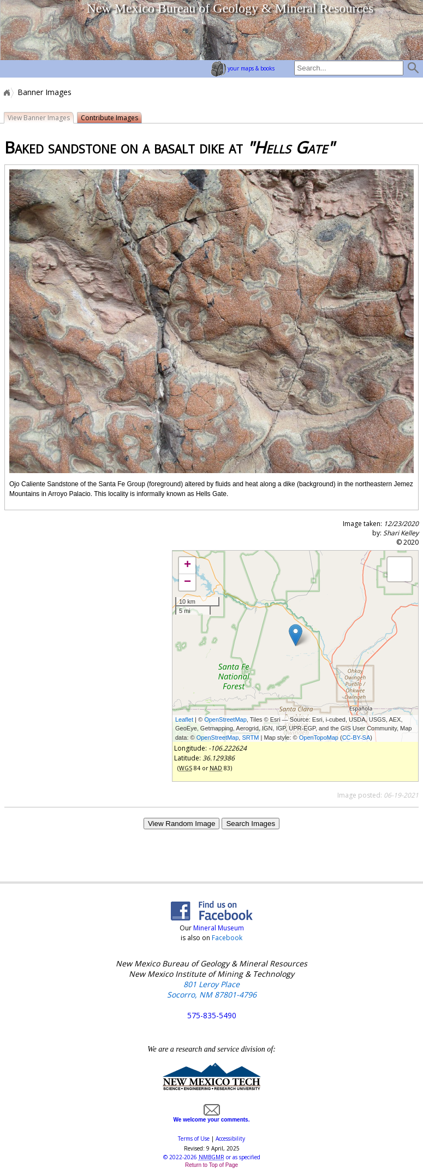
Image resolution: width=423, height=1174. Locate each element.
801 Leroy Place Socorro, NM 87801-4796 (212, 989)
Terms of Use (194, 1138)
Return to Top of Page (211, 1165)
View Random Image (181, 823)
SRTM (250, 737)
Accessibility (230, 1138)
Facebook (227, 937)
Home (6, 92)
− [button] (187, 582)
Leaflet (184, 719)
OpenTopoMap (318, 737)
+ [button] (187, 565)
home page (41, 30)
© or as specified (211, 1157)
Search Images (250, 823)
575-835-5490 (211, 1015)
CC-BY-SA (356, 737)
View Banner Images (39, 117)
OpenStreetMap (225, 719)
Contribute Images (109, 117)
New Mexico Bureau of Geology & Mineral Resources (229, 8)
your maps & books (243, 68)
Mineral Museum (218, 928)
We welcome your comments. (212, 1117)
